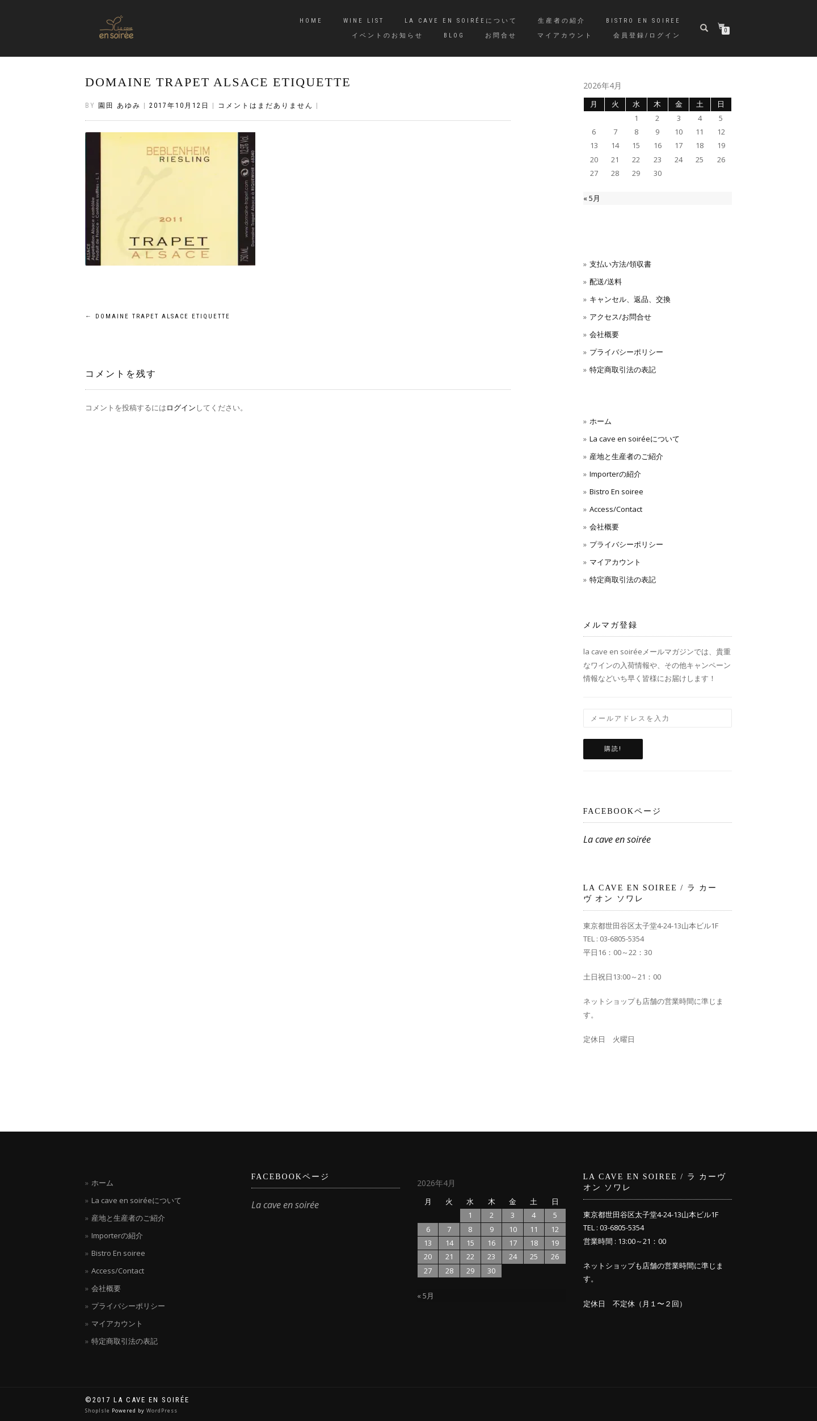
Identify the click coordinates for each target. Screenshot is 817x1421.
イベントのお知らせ (387, 35)
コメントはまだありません (265, 106)
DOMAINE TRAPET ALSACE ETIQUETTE (218, 82)
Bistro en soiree (643, 20)
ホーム (600, 421)
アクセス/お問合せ (620, 317)
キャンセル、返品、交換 (630, 299)
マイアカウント (565, 35)
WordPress (162, 1410)
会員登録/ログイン (647, 35)
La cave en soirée (617, 839)
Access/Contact (615, 509)
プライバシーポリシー (626, 352)
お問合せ (501, 35)
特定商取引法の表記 (622, 369)
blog (454, 35)
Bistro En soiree (616, 491)
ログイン (181, 407)
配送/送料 (605, 281)
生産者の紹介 (562, 20)
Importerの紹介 (615, 474)
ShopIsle (98, 1410)
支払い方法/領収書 (620, 264)
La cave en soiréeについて (461, 20)
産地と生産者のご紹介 (626, 456)
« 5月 (591, 198)
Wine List (363, 20)
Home (311, 20)
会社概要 (604, 334)
